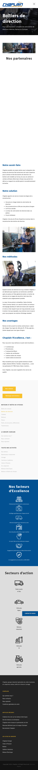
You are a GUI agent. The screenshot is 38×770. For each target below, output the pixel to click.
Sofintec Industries (8, 750)
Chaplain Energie (7, 741)
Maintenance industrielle (8, 455)
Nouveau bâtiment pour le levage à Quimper (15, 725)
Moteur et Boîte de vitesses (9, 472)
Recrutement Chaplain (9, 728)
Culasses (3, 414)
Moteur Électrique (8, 752)
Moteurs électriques (6, 469)
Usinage (3, 457)
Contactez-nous (30, 614)
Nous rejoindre (5, 442)
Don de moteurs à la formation (11, 720)
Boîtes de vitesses (6, 409)
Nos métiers (4, 452)
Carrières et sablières (7, 460)
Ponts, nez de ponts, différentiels (10, 423)
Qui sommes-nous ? (6, 436)
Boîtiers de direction (7, 412)
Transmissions (5, 426)
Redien (4, 747)
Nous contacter (5, 439)
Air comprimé (5, 466)
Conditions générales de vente (11, 704)
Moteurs (3, 417)
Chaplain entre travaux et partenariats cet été (15, 723)
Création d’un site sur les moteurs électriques (15, 717)
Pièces (3, 420)
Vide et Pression (5, 463)
